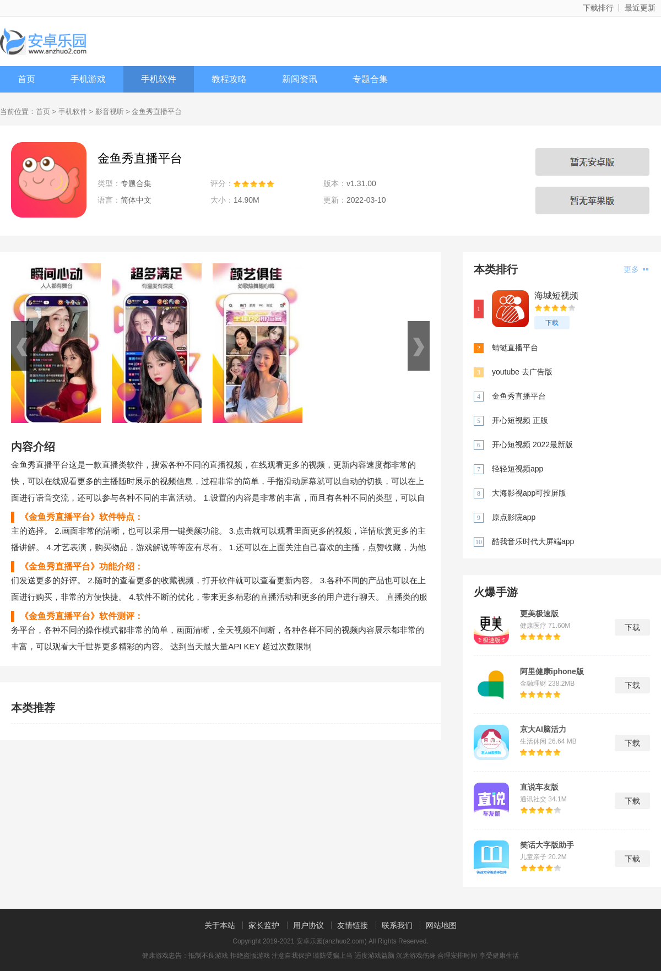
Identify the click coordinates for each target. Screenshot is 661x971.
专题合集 (370, 79)
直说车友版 (539, 787)
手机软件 (158, 79)
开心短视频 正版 (520, 420)
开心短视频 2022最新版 (532, 444)
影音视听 (109, 111)
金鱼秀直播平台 (519, 396)
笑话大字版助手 (547, 844)
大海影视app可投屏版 (529, 493)
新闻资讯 (299, 79)
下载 (552, 323)
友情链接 (352, 925)
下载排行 (598, 7)
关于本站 (219, 925)
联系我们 (397, 925)
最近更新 (640, 7)
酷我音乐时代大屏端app (533, 541)
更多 (636, 269)
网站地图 (441, 925)
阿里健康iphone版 (552, 671)
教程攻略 (229, 79)
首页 (26, 79)
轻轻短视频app (517, 468)
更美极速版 (539, 613)
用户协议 (308, 925)
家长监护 (263, 925)
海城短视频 (556, 295)
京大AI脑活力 (543, 729)
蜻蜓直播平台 (515, 347)
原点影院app (513, 517)
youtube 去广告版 (522, 371)
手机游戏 (88, 79)
